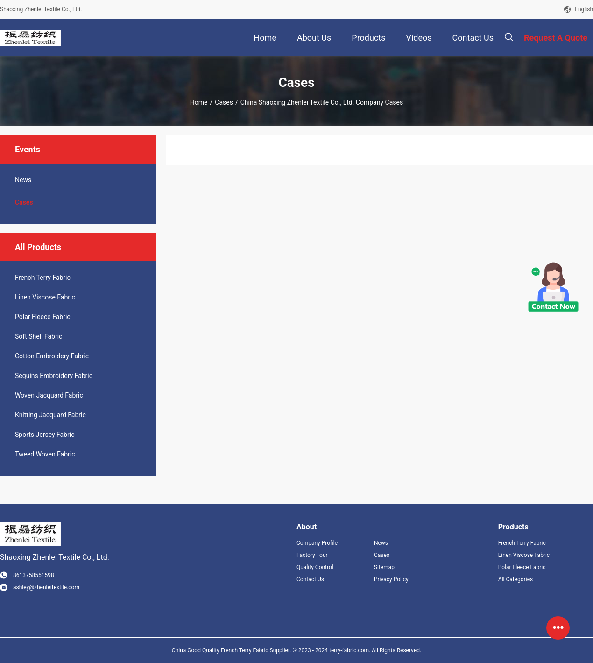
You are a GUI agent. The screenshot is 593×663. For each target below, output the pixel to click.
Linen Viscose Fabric (45, 297)
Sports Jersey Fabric (45, 434)
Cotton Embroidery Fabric (52, 356)
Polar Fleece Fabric (43, 317)
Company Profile (317, 543)
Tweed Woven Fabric (45, 454)
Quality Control (314, 567)
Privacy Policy (391, 579)
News (23, 180)
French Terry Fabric (43, 277)
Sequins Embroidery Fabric (53, 375)
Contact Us (310, 579)
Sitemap (384, 567)
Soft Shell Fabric (38, 336)
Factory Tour (312, 555)
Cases (224, 102)
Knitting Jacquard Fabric (50, 415)
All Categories (515, 579)
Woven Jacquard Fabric (49, 395)
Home (199, 102)
